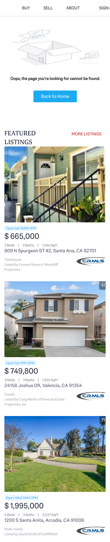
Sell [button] (48, 8)
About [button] (73, 8)
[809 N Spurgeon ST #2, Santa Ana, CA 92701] (55, 184)
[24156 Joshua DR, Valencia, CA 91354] (55, 319)
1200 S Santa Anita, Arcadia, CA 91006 (44, 520)
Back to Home (55, 96)
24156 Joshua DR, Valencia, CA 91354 (43, 385)
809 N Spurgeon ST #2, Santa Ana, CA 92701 (50, 251)
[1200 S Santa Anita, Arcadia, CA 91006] (55, 454)
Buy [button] (26, 8)
